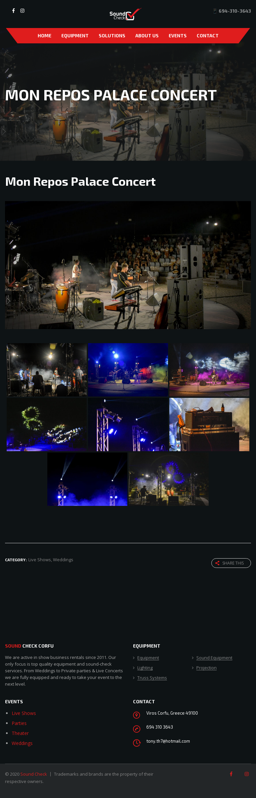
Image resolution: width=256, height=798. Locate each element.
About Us (147, 35)
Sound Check (33, 774)
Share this (229, 563)
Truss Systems (152, 678)
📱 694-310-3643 (231, 11)
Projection (206, 668)
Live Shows (24, 713)
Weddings (22, 743)
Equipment (75, 35)
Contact (208, 35)
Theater (20, 733)
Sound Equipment (214, 658)
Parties (19, 723)
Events (178, 35)
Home (44, 35)
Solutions (112, 35)
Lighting (145, 668)
